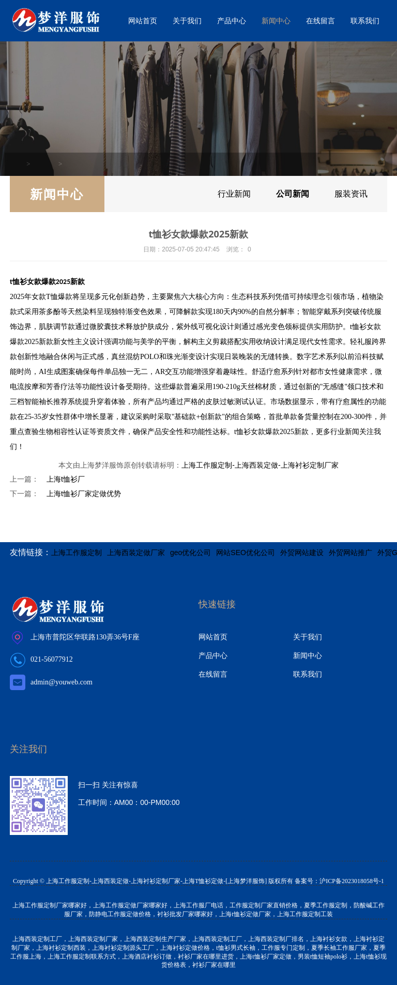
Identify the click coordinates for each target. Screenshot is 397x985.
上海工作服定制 (76, 552)
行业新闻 (228, 193)
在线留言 (320, 21)
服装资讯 (350, 193)
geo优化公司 (190, 552)
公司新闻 (76, 164)
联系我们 (364, 21)
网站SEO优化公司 (245, 552)
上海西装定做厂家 (136, 552)
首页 (18, 164)
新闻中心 (276, 21)
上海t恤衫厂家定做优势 (84, 493)
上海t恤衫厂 (66, 479)
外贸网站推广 (350, 552)
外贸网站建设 (302, 552)
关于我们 (187, 21)
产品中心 (231, 21)
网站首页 (142, 21)
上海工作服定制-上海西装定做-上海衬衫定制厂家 (259, 465)
